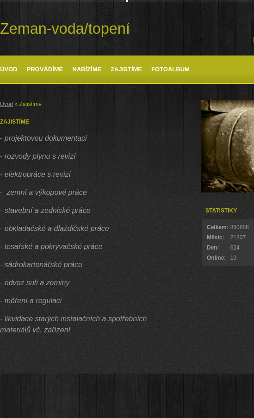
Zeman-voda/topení (65, 28)
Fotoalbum (170, 69)
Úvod (9, 69)
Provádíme (45, 69)
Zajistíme (126, 69)
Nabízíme (86, 69)
